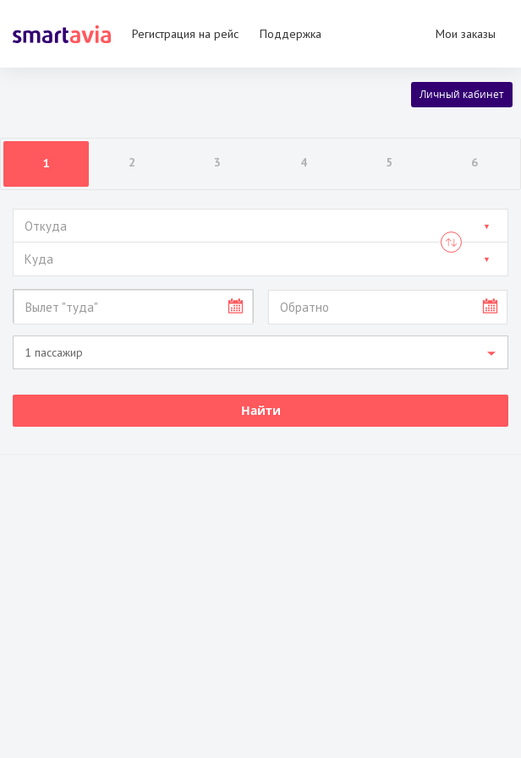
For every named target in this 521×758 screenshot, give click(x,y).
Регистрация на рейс (185, 33)
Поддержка (290, 33)
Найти (261, 410)
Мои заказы (466, 33)
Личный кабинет (462, 94)
